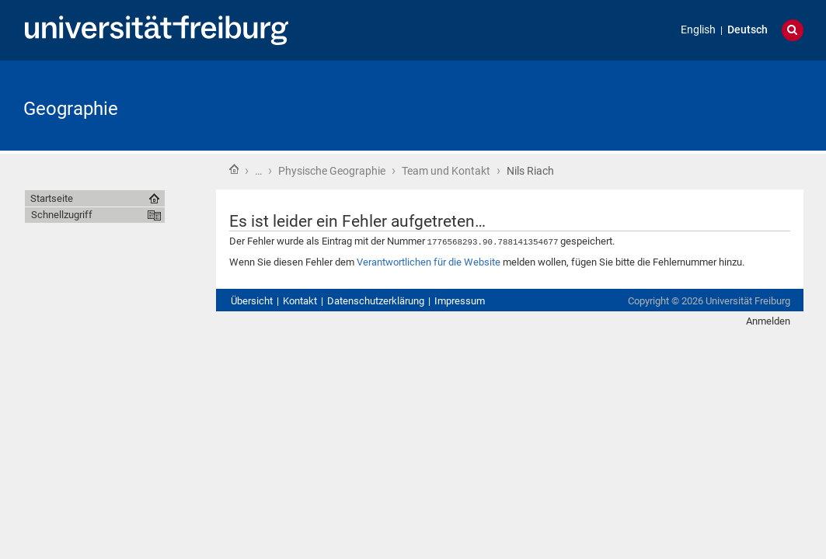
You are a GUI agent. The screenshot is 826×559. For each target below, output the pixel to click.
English (698, 29)
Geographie (70, 109)
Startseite (234, 169)
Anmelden (768, 320)
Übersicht (252, 300)
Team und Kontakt (446, 171)
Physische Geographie (331, 171)
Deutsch (747, 29)
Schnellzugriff (61, 214)
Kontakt (300, 300)
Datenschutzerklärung (375, 300)
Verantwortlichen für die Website (428, 261)
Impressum (459, 300)
